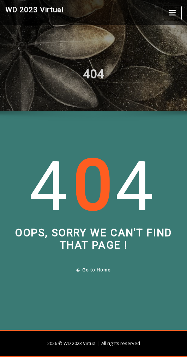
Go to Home (93, 270)
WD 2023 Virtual (34, 10)
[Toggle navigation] (172, 13)
